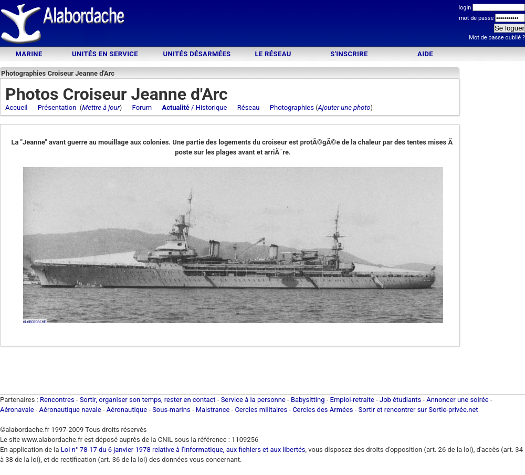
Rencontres (57, 400)
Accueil (16, 107)
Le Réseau (273, 54)
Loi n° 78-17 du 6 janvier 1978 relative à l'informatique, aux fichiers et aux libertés (182, 449)
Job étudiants (400, 400)
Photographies (292, 107)
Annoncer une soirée (457, 400)
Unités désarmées (196, 54)
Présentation (57, 107)
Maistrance (213, 410)
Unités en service (105, 54)
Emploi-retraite (352, 400)
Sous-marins (171, 410)
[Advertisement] (262, 25)
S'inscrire (349, 54)
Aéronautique (128, 410)
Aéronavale (17, 410)
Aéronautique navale (70, 410)
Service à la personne (253, 400)
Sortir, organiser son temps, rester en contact (148, 400)
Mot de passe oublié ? (497, 37)
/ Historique (194, 107)
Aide (425, 54)
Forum (142, 107)
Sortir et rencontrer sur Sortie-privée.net (418, 410)
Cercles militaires (261, 410)
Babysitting (308, 400)
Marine (28, 54)
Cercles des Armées (322, 410)
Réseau (248, 107)
